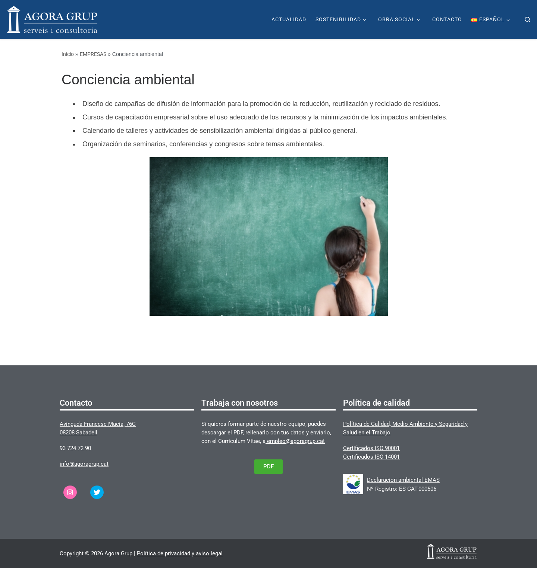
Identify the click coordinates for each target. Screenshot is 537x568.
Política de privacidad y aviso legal (180, 553)
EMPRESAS (93, 54)
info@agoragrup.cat (84, 464)
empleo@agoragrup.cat (295, 441)
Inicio (68, 54)
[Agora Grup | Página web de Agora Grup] (52, 18)
